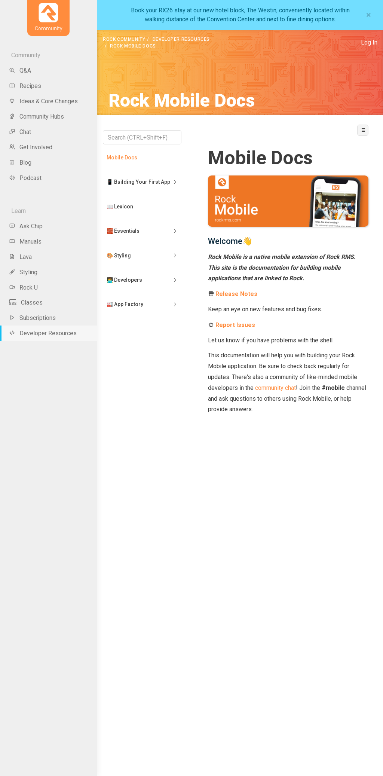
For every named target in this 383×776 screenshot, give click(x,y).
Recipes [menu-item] (25, 85)
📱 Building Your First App (138, 182)
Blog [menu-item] (20, 162)
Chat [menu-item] (20, 131)
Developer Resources (181, 39)
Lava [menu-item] (20, 256)
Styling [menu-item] (23, 272)
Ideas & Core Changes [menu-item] (43, 101)
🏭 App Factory (125, 304)
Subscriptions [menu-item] (32, 317)
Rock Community (124, 39)
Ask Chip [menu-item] (26, 226)
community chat (275, 387)
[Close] (368, 14)
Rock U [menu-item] (23, 287)
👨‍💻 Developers (124, 280)
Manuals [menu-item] (25, 241)
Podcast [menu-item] (25, 177)
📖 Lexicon (120, 207)
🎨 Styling (119, 256)
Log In (369, 42)
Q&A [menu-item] (20, 70)
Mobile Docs (122, 158)
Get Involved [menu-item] (30, 147)
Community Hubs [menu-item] (36, 116)
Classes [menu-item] (26, 302)
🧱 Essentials (123, 231)
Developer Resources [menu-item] (43, 333)
